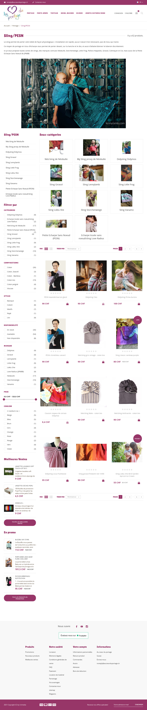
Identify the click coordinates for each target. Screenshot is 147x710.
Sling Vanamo (11, 183)
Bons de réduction (79, 671)
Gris (21, 428)
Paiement (52, 671)
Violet (21, 449)
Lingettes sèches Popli (24, 486)
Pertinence (74, 248)
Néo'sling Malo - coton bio (91, 413)
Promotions (29, 652)
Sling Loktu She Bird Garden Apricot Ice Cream (127, 475)
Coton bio (21, 280)
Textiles (54, 13)
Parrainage (53, 679)
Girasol (21, 355)
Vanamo (21, 384)
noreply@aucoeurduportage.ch (16, 2)
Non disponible (21, 338)
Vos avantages (54, 682)
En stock (21, 330)
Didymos (21, 350)
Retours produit (79, 656)
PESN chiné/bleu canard (55, 355)
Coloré (21, 305)
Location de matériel (56, 675)
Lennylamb (21, 359)
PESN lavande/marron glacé (55, 297)
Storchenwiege (21, 380)
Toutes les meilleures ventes (20, 522)
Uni (21, 317)
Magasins (52, 694)
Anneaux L (19, 503)
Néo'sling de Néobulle (15, 141)
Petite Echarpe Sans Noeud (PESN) (20, 188)
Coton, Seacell (21, 271)
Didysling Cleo (91, 297)
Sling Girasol (11, 157)
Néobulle (21, 376)
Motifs (21, 309)
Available (21, 334)
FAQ (50, 667)
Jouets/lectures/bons (95, 13)
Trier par (60, 249)
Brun (21, 423)
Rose (21, 436)
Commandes (77, 660)
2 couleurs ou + (21, 411)
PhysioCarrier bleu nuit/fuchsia (22, 577)
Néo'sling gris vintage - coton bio (91, 355)
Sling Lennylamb (13, 162)
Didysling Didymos (14, 152)
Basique (21, 301)
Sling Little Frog (12, 167)
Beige (21, 415)
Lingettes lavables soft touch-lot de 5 (24, 467)
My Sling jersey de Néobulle (17, 146)
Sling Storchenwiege (14, 178)
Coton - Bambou (21, 276)
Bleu (21, 419)
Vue (41, 249)
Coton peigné (21, 284)
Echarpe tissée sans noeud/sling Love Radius (19, 195)
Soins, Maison (67, 13)
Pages (115, 249)
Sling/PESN (11, 134)
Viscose (21, 288)
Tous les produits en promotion (19, 598)
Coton (21, 267)
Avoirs (75, 663)
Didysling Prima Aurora (127, 297)
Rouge (21, 440)
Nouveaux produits (32, 656)
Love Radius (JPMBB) (21, 371)
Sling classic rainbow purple (127, 355)
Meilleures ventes (31, 660)
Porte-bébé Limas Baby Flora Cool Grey (24, 558)
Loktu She (21, 367)
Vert (21, 444)
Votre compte (80, 646)
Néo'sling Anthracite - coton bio (127, 413)
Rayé (21, 313)
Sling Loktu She (12, 173)
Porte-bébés (42, 13)
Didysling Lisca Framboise (55, 474)
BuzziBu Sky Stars (22, 540)
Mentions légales (55, 656)
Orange (21, 432)
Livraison (52, 652)
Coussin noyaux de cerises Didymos (55, 414)
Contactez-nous (39, 2)
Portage (30, 13)
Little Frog (21, 363)
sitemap (52, 690)
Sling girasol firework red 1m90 (91, 474)
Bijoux (79, 13)
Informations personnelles (82, 652)
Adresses (76, 667)
